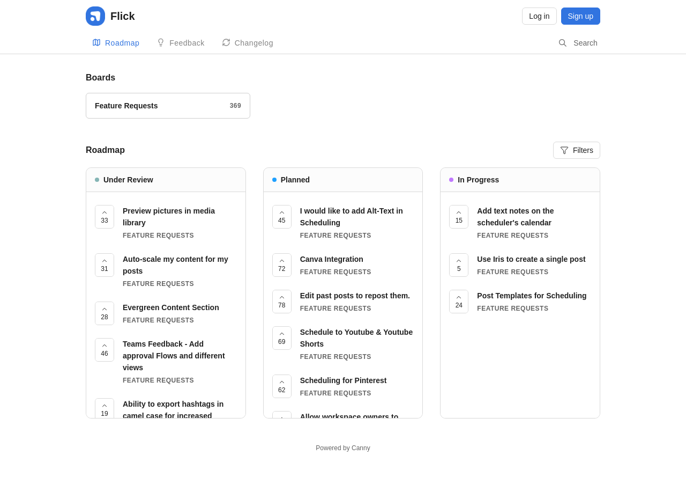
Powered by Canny (343, 448)
